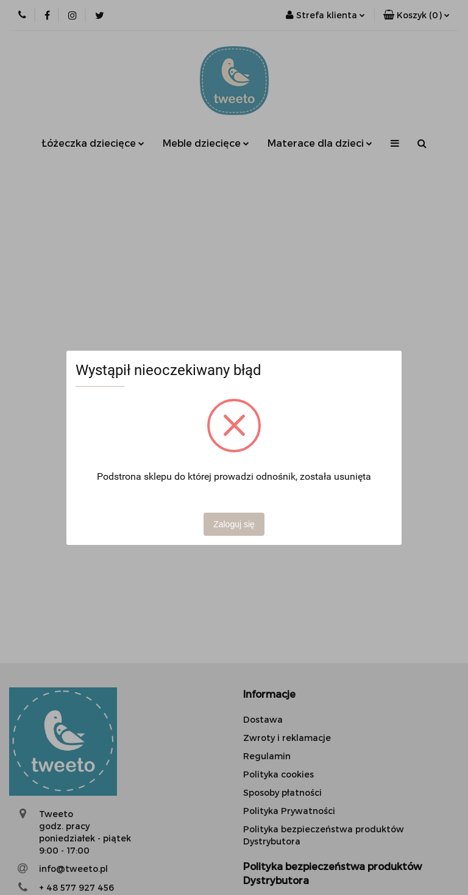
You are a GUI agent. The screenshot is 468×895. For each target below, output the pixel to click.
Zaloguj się (234, 524)
